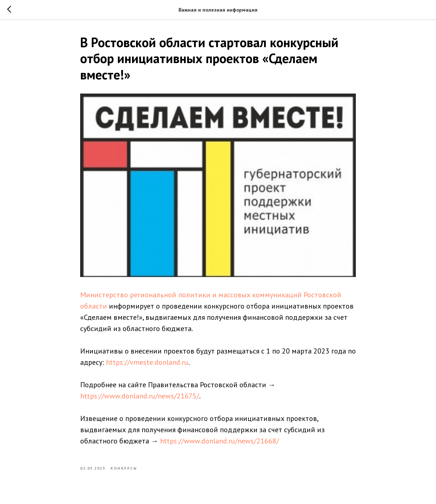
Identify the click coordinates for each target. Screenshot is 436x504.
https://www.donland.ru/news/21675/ (139, 396)
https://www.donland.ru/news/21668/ (219, 441)
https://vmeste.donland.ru (147, 362)
